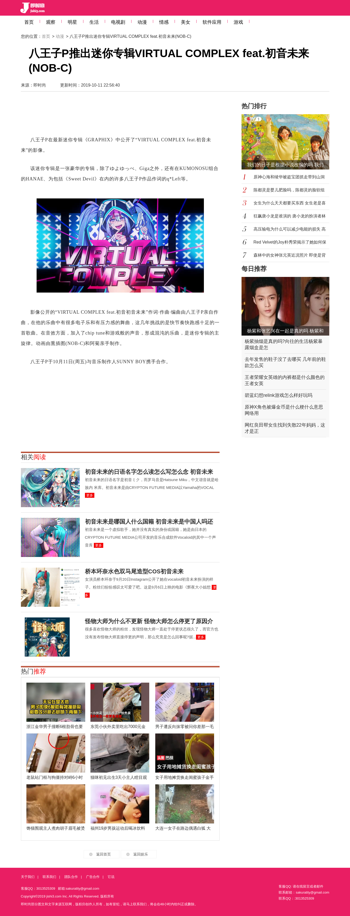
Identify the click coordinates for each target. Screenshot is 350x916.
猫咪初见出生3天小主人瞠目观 (118, 777)
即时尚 (39, 85)
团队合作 (71, 877)
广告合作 (93, 877)
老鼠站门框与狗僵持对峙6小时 (54, 777)
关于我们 (28, 877)
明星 (72, 22)
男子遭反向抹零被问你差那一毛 (184, 726)
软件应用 (212, 22)
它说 (111, 877)
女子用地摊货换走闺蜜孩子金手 (184, 777)
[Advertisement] (120, 116)
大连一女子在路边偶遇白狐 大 (183, 828)
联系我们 (49, 877)
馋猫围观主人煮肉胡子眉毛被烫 (55, 828)
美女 (185, 22)
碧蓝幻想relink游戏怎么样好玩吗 (278, 395)
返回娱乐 (140, 854)
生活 (94, 22)
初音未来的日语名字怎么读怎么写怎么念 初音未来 (149, 472)
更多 (89, 495)
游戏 (238, 22)
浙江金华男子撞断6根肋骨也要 (54, 726)
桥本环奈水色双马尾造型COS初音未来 (134, 571)
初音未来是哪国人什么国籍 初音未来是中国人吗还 (149, 521)
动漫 (142, 22)
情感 (164, 22)
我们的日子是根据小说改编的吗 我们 (285, 164)
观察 (50, 22)
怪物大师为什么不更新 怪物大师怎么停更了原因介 (149, 621)
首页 (29, 22)
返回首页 (103, 854)
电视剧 (118, 22)
